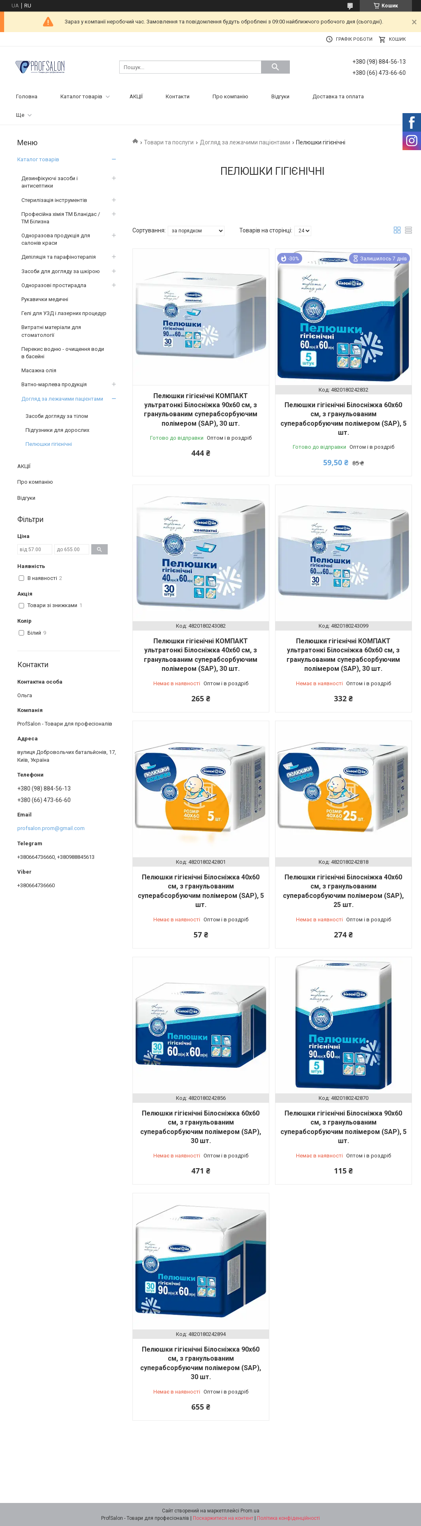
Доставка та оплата (338, 96)
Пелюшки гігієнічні (48, 444)
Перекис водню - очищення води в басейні (62, 352)
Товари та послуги (169, 142)
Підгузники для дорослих (57, 430)
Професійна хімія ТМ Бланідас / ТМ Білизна (60, 218)
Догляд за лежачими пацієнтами (245, 142)
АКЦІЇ (136, 96)
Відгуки (280, 96)
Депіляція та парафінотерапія (58, 257)
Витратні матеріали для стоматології (51, 331)
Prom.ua (250, 1511)
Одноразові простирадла (53, 285)
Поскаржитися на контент (223, 1518)
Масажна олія (38, 370)
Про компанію (230, 96)
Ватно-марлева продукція (54, 384)
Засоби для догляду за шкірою (60, 271)
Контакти (178, 96)
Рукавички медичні (44, 299)
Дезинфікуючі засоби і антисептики (49, 182)
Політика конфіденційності (288, 1518)
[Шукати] (275, 67)
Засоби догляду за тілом (56, 416)
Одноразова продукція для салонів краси (55, 239)
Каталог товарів (81, 96)
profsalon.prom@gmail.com (51, 828)
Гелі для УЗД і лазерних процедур (63, 313)
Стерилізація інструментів (54, 200)
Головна (26, 96)
